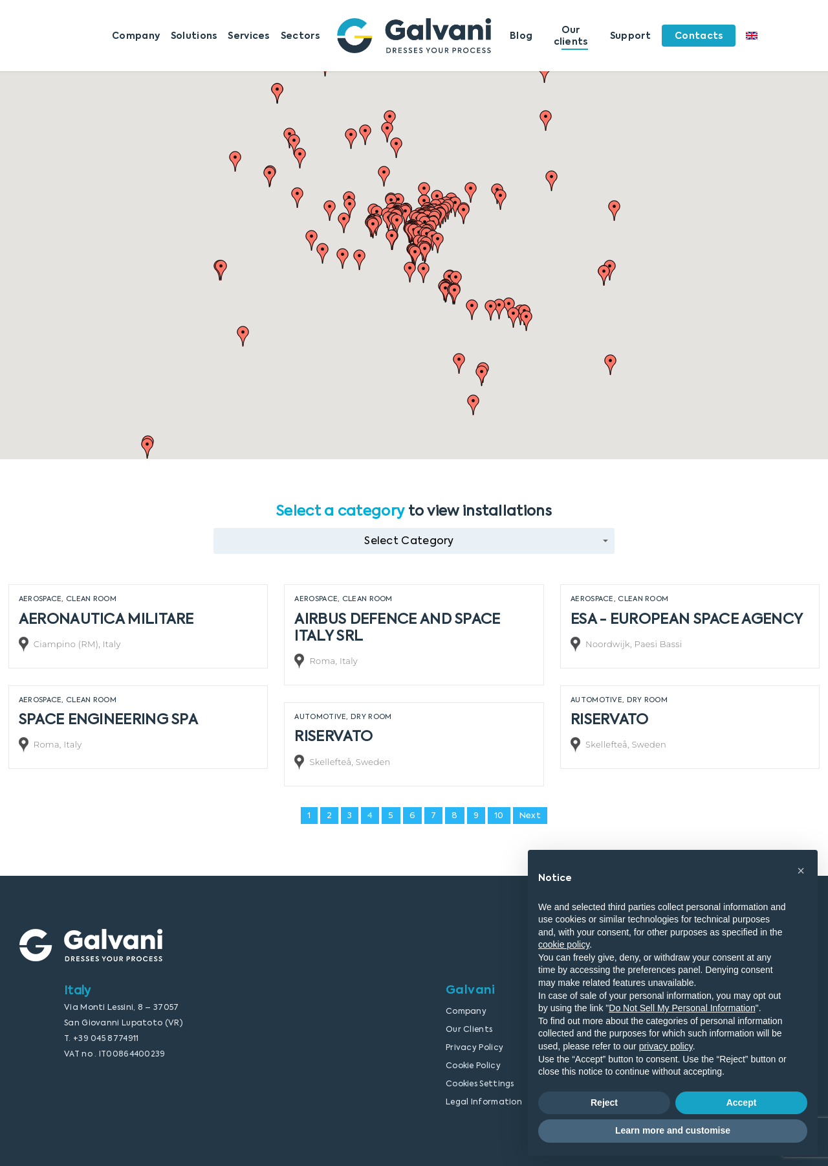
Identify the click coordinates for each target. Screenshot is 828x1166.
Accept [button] (741, 1102)
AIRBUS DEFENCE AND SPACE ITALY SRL (397, 627)
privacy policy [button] (666, 1046)
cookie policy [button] (563, 944)
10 (499, 815)
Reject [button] (604, 1102)
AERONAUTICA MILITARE (106, 618)
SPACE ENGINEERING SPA (108, 719)
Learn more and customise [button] (672, 1130)
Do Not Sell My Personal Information (682, 1008)
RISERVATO (610, 719)
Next (530, 815)
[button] (243, 336)
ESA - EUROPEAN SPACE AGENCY (687, 618)
